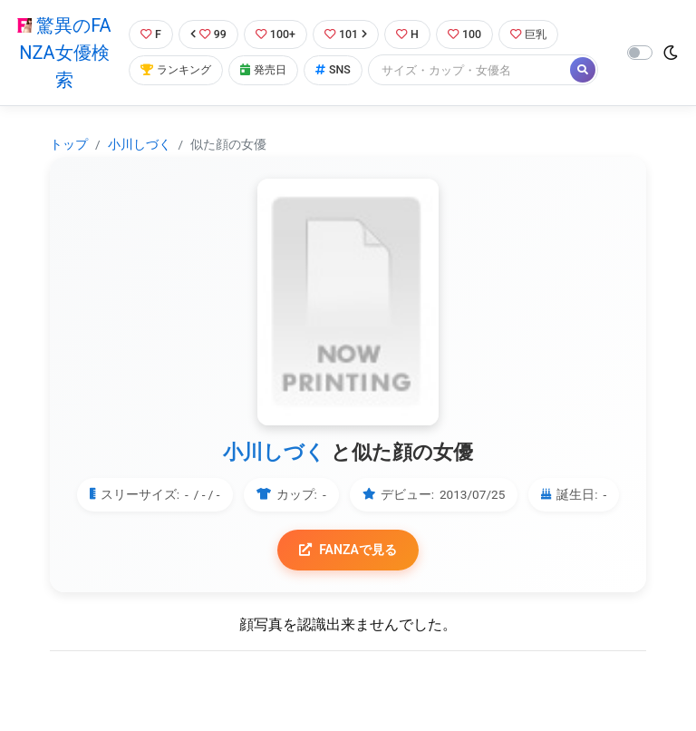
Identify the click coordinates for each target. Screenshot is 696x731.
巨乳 (536, 34)
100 (470, 34)
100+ (276, 34)
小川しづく (139, 144)
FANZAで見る (348, 550)
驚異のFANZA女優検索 (63, 53)
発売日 (267, 70)
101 (348, 34)
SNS (339, 70)
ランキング (176, 70)
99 (208, 34)
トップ (69, 144)
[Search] (475, 70)
